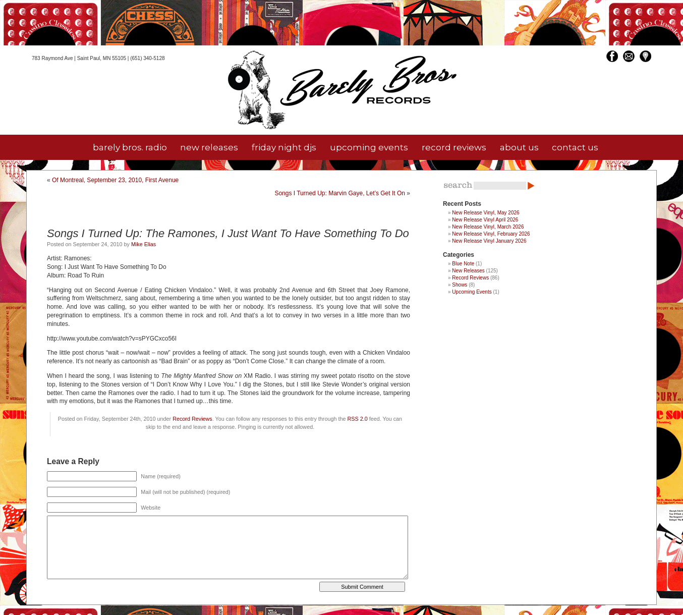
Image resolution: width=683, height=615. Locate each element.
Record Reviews (192, 419)
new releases (209, 147)
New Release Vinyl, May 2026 (485, 212)
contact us (575, 147)
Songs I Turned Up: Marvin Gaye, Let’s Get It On (339, 193)
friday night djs (284, 147)
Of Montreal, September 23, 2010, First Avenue (115, 180)
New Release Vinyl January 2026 (489, 241)
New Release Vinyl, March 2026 (488, 227)
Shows (459, 285)
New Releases (468, 270)
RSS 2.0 (357, 419)
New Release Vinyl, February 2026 (491, 234)
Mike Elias (143, 244)
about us (519, 147)
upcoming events (369, 147)
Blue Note (463, 263)
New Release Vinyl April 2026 (485, 219)
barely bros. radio (130, 147)
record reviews (454, 147)
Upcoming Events (471, 292)
